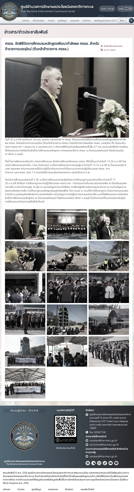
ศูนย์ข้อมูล (36, 489)
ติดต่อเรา (69, 489)
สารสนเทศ (53, 489)
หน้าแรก (25, 20)
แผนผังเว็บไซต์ (87, 489)
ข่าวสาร (21, 489)
